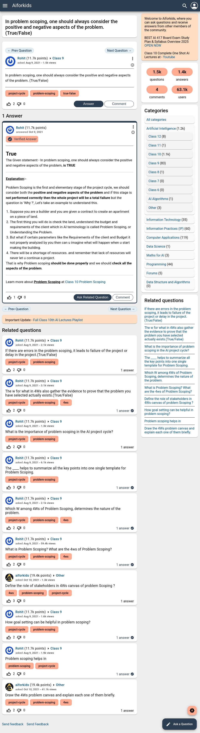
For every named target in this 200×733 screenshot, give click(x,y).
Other (60, 575)
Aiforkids (22, 5)
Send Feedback (38, 724)
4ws (66, 402)
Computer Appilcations (163, 237)
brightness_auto (192, 710)
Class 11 (154, 145)
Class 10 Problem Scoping (85, 282)
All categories (156, 120)
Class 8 (153, 172)
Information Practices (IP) (165, 229)
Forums (151, 273)
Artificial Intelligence (161, 128)
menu (5, 6)
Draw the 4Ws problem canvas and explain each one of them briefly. (60, 695)
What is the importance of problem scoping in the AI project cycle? (59, 432)
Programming (156, 264)
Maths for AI (155, 255)
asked (21, 62)
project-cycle (17, 93)
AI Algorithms (158, 199)
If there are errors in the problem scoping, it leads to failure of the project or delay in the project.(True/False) (167, 314)
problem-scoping (44, 93)
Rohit (19, 340)
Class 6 (153, 190)
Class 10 (154, 154)
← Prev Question (20, 50)
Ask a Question (179, 724)
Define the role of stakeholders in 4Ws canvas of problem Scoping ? (60, 586)
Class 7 (153, 181)
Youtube (169, 57)
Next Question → (119, 50)
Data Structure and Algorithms (168, 282)
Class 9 (58, 58)
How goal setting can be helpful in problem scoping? (47, 622)
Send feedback (12, 724)
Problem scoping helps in (25, 659)
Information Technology (163, 220)
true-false (69, 93)
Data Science (155, 246)
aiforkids (22, 575)
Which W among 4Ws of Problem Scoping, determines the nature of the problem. (168, 376)
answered (22, 132)
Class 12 (154, 136)
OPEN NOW (152, 45)
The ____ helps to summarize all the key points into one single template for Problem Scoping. (167, 361)
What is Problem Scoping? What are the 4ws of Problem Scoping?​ (58, 549)
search (185, 6)
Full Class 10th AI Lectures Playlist (58, 320)
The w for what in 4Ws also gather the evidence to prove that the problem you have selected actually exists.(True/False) (68, 393)
